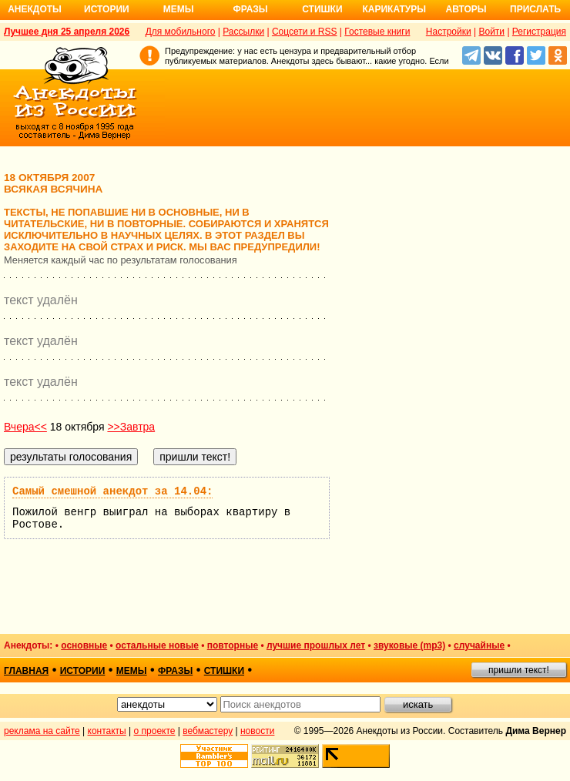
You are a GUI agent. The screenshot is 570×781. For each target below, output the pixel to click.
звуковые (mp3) (409, 645)
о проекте (155, 731)
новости (257, 731)
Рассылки (243, 31)
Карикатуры (394, 9)
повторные (232, 645)
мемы (131, 670)
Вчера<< (25, 427)
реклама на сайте (42, 731)
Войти (491, 31)
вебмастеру (208, 731)
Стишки (322, 9)
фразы (175, 670)
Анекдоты (35, 9)
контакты (107, 731)
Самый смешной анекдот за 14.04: (112, 491)
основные (84, 645)
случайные (479, 645)
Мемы (178, 9)
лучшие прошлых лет (316, 645)
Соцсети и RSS (304, 31)
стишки (224, 670)
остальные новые (157, 645)
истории (83, 670)
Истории (106, 9)
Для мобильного (181, 31)
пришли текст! (518, 670)
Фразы (250, 9)
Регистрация (539, 31)
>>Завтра (131, 427)
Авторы (466, 9)
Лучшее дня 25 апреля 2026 (66, 31)
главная (26, 670)
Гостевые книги (377, 31)
